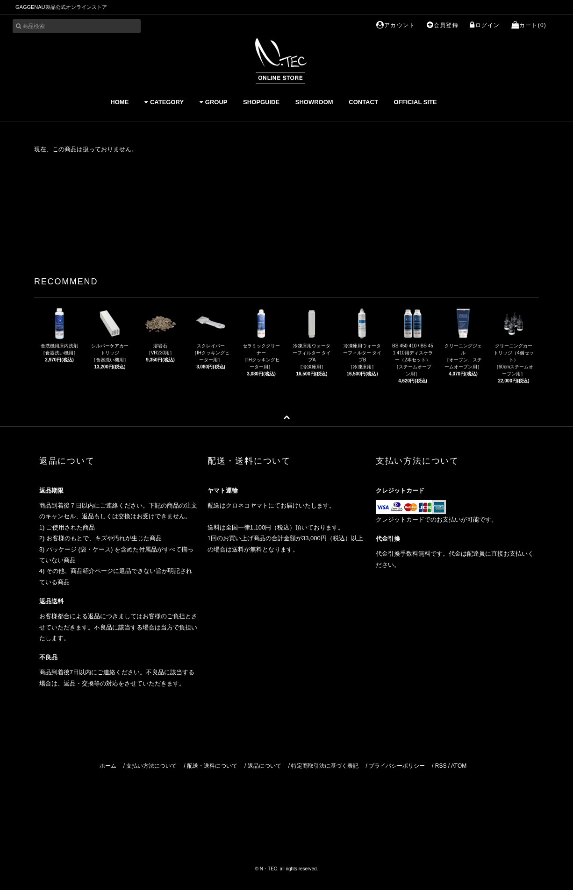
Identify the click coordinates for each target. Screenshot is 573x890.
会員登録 (442, 25)
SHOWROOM (314, 102)
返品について (264, 766)
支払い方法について (151, 766)
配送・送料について (212, 766)
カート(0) (528, 25)
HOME (119, 102)
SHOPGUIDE (261, 102)
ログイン (485, 25)
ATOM (459, 766)
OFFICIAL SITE (415, 102)
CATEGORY (164, 102)
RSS (441, 766)
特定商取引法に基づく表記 (324, 766)
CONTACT (363, 102)
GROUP (214, 102)
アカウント (395, 25)
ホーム (108, 766)
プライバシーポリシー (397, 766)
